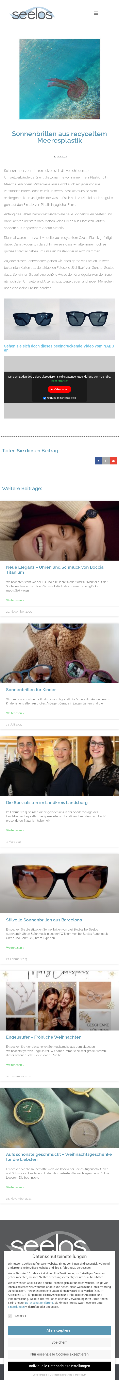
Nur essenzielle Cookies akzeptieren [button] (59, 1354)
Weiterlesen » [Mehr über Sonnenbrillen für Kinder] (15, 713)
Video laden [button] (61, 389)
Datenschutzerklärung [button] (61, 1375)
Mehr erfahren (59, 380)
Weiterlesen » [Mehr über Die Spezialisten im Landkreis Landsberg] (15, 830)
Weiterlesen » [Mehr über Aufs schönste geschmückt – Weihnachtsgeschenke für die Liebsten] (15, 1187)
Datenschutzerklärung (39, 1302)
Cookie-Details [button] (40, 1375)
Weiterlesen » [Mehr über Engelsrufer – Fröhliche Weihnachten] (15, 1065)
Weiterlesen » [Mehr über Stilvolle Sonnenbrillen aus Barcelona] (15, 947)
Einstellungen (16, 1306)
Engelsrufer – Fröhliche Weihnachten (44, 1037)
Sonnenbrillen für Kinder (31, 689)
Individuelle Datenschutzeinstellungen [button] (59, 1366)
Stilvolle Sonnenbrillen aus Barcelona (44, 919)
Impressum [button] (80, 1375)
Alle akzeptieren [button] (59, 1330)
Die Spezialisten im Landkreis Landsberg (47, 802)
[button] (96, 13)
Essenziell (17, 1316)
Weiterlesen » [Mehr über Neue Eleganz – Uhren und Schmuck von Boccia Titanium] (15, 600)
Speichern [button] (59, 1342)
